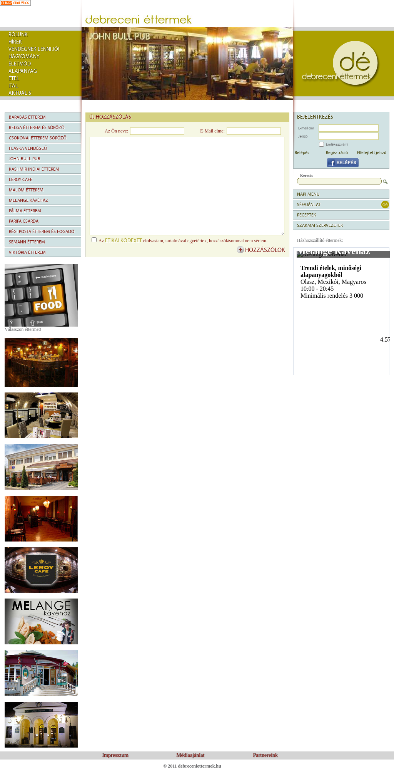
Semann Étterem (27, 242)
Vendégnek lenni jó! (33, 49)
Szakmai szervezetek (320, 225)
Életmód (19, 64)
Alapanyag (22, 71)
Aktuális (19, 93)
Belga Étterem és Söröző (37, 127)
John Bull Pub (24, 158)
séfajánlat (309, 204)
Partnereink (265, 755)
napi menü (308, 194)
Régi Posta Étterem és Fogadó (41, 231)
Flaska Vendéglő (28, 148)
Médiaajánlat (190, 755)
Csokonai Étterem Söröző (38, 138)
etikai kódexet (123, 241)
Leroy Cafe (20, 179)
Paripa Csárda (23, 221)
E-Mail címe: (212, 131)
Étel (13, 78)
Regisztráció (337, 152)
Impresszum (115, 755)
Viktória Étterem (27, 252)
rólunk (18, 35)
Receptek (306, 215)
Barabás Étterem (27, 117)
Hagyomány (24, 57)
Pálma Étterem (25, 210)
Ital (13, 86)
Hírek (15, 42)
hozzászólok (265, 249)
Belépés (302, 152)
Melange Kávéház (28, 200)
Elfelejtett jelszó (371, 152)
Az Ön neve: (116, 131)
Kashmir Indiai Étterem (34, 169)
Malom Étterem (26, 190)
